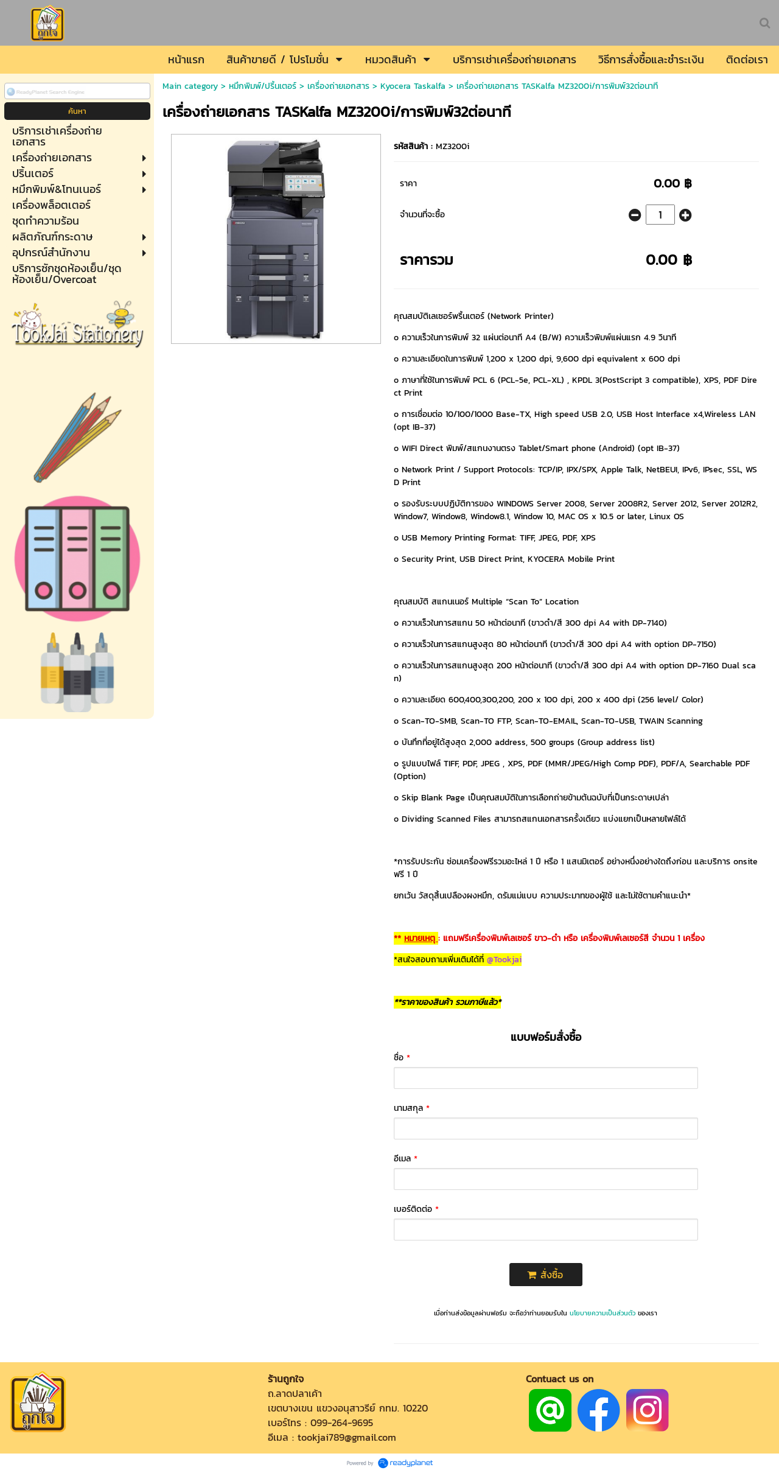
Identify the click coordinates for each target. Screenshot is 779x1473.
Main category (190, 86)
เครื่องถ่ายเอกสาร (338, 86)
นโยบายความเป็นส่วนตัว (602, 1313)
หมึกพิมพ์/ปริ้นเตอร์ (262, 86)
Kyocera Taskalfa (412, 86)
